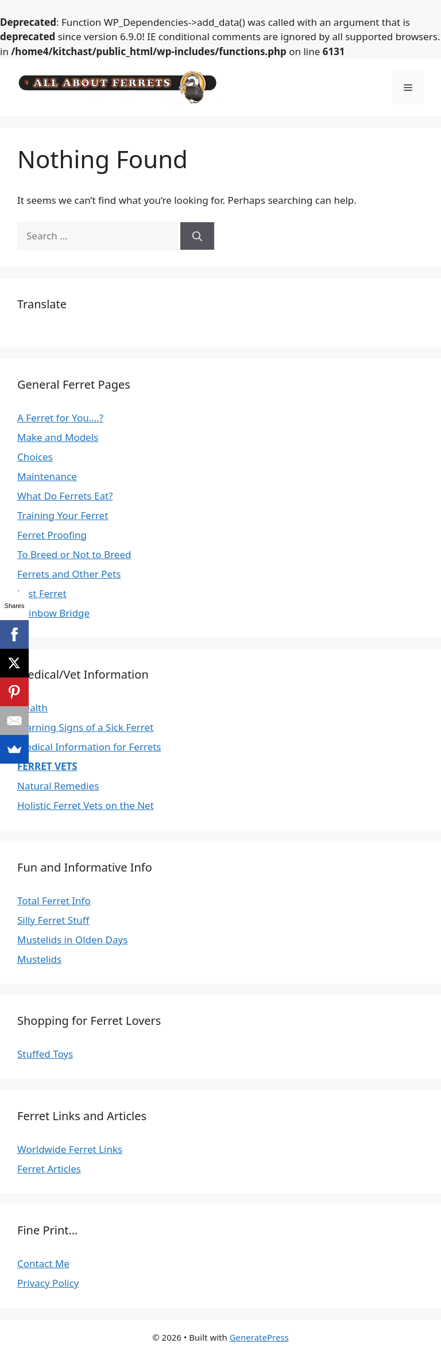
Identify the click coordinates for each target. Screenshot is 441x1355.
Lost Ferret (42, 593)
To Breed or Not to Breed (74, 554)
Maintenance (47, 476)
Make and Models (57, 437)
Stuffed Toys (45, 1053)
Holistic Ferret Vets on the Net (85, 805)
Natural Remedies (58, 785)
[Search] (197, 236)
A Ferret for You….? (60, 417)
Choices (35, 456)
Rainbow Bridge (53, 613)
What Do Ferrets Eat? (65, 495)
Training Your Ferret (62, 515)
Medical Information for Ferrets (89, 746)
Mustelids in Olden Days (72, 939)
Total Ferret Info (54, 900)
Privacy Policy (48, 1283)
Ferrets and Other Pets (69, 573)
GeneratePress (259, 1337)
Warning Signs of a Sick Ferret (85, 727)
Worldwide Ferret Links (69, 1149)
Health (32, 707)
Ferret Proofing (52, 534)
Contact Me (43, 1263)
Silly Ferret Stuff (53, 920)
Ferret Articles (49, 1168)
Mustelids (39, 959)
